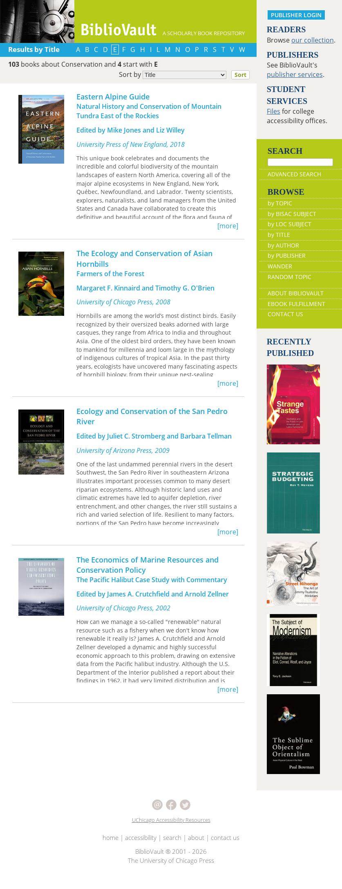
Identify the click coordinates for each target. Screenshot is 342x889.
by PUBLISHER (287, 268)
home (110, 849)
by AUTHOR (283, 257)
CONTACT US (285, 326)
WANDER (280, 278)
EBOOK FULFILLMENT (296, 316)
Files (273, 111)
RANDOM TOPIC (289, 289)
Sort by (187, 75)
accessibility (140, 849)
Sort (240, 75)
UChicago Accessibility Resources (171, 831)
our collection (312, 40)
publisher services (295, 74)
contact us (225, 849)
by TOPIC (280, 215)
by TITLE (279, 246)
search (172, 849)
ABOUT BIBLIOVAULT (296, 305)
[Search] (300, 162)
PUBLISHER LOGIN (296, 15)
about (196, 849)
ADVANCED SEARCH (294, 186)
